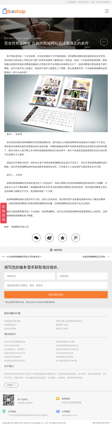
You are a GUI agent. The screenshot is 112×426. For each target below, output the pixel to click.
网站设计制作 (62, 328)
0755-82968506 (103, 2)
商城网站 (98, 68)
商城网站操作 (17, 199)
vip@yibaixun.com (69, 415)
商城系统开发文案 (12, 321)
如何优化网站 (10, 328)
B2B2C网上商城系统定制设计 (69, 321)
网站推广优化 (62, 325)
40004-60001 (83, 2)
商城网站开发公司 (20, 227)
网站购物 (56, 146)
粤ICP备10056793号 (101, 423)
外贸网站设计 (10, 325)
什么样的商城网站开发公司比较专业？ (24, 256)
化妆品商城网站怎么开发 (94, 256)
